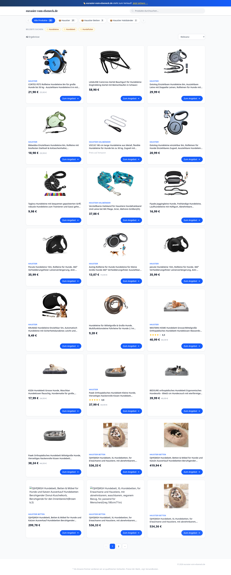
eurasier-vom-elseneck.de (42, 10)
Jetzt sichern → (140, 3)
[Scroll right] (143, 20)
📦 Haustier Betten (92, 20)
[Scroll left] (28, 20)
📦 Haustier (67, 20)
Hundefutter (86, 29)
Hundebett (69, 29)
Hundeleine (53, 29)
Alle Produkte (43, 20)
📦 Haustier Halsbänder (124, 20)
